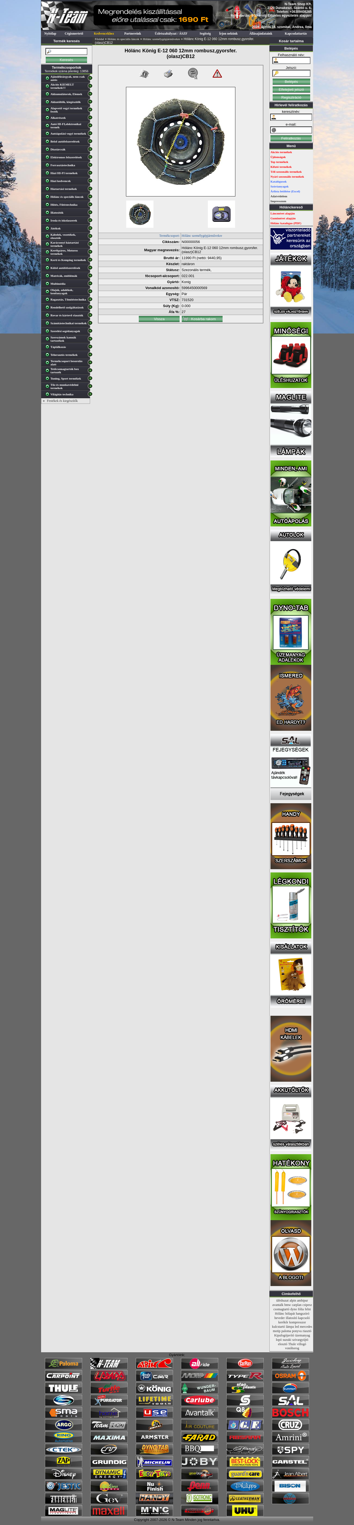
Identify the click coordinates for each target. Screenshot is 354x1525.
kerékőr (283, 1322)
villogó (301, 1344)
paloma (286, 1331)
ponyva (296, 1331)
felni (308, 1309)
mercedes (306, 1327)
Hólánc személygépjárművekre (161, 39)
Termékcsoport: (169, 236)
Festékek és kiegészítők (62, 401)
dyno (293, 1309)
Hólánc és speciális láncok (123, 39)
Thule (292, 1344)
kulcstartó (278, 1327)
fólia (301, 1309)
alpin (293, 1300)
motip (277, 1331)
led (297, 1327)
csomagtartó (281, 1309)
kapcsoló (304, 1318)
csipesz (307, 1305)
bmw (287, 1305)
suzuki (287, 1340)
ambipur (302, 1300)
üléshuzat (282, 1300)
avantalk (278, 1305)
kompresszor (297, 1322)
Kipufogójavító (284, 1335)
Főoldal (99, 39)
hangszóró (302, 1313)
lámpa (290, 1327)
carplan (296, 1305)
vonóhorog (292, 1348)
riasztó (307, 1331)
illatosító (291, 1318)
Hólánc (279, 1313)
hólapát (290, 1313)
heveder (280, 1318)
